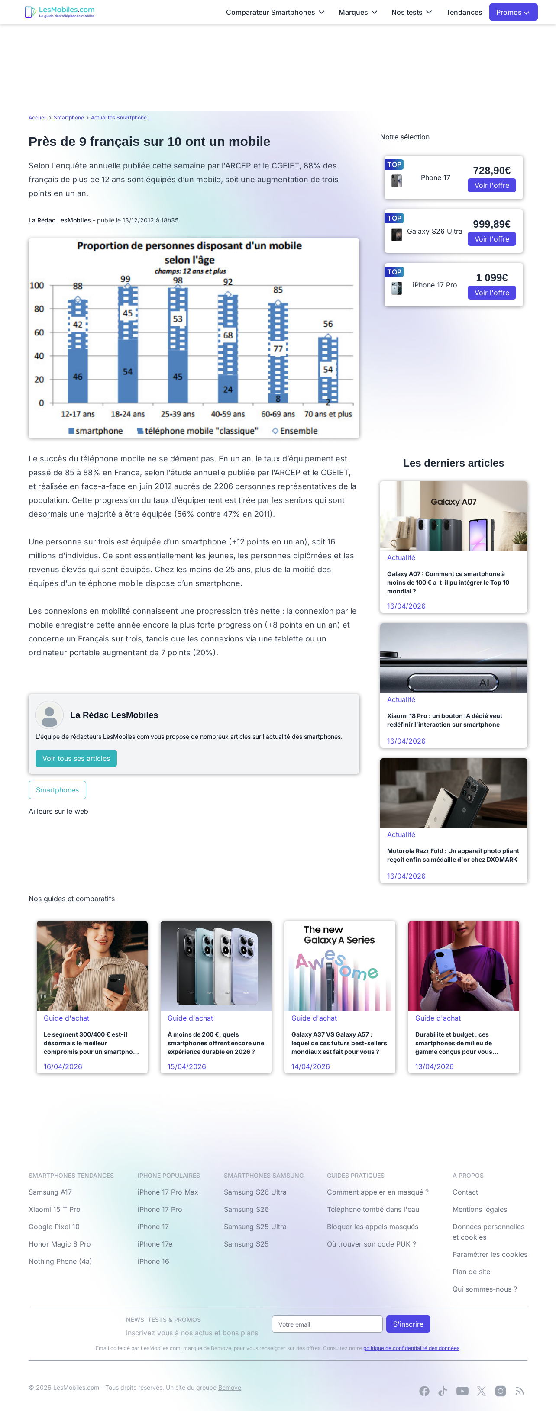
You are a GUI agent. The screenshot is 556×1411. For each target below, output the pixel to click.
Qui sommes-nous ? (485, 1289)
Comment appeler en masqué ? (378, 1192)
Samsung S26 (246, 1209)
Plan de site (471, 1271)
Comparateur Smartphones (275, 12)
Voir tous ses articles (76, 758)
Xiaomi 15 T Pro (55, 1209)
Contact (465, 1192)
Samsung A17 (50, 1192)
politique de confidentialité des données (411, 1348)
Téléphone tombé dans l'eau (373, 1209)
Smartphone (69, 117)
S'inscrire (408, 1324)
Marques (358, 12)
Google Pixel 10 (54, 1226)
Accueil (38, 117)
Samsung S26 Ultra (255, 1192)
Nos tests (411, 12)
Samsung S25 (246, 1244)
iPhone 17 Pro (160, 1209)
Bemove (229, 1387)
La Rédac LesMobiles (60, 220)
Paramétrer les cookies (490, 1254)
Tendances (464, 12)
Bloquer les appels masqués (372, 1226)
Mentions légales (480, 1209)
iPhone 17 (153, 1226)
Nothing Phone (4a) (60, 1261)
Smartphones (57, 790)
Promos (513, 12)
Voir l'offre (492, 185)
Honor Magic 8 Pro (60, 1244)
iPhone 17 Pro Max (168, 1192)
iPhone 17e (155, 1244)
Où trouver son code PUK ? (371, 1244)
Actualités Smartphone (119, 117)
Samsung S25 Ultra (255, 1226)
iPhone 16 (153, 1261)
